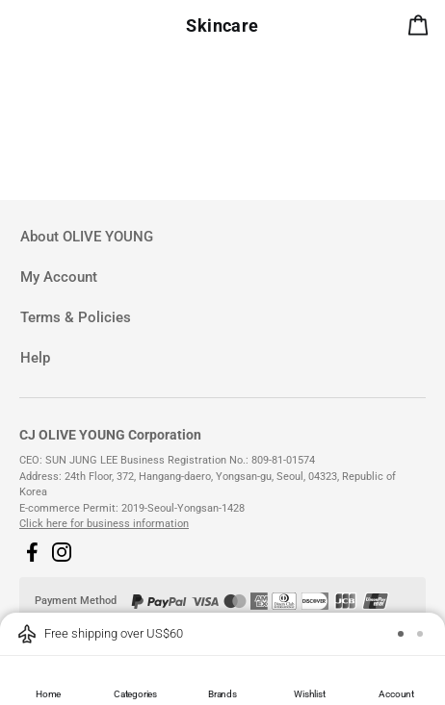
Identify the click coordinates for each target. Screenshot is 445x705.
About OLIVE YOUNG (86, 236)
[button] (31, 552)
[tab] (222, 237)
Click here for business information (104, 523)
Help (35, 357)
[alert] (421, 28)
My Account (58, 277)
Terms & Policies (75, 317)
